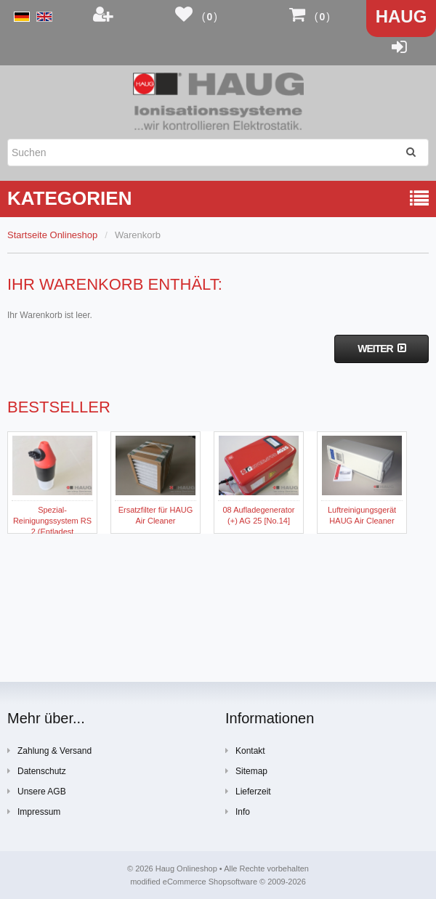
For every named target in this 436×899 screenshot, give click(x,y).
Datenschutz (36, 770)
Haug (401, 16)
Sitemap (246, 770)
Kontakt (245, 750)
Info (237, 811)
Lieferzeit (248, 791)
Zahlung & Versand (49, 750)
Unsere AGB (36, 791)
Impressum (33, 811)
